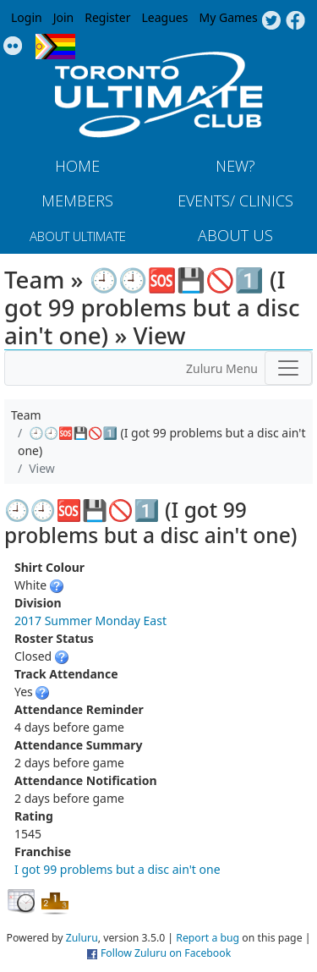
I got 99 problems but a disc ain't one (117, 869)
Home (77, 166)
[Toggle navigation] (288, 368)
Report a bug (207, 938)
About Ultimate (78, 236)
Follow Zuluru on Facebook (166, 953)
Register (107, 17)
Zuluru (82, 938)
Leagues (165, 17)
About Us (235, 235)
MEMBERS (77, 200)
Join (63, 17)
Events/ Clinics (235, 200)
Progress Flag (55, 46)
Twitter (271, 21)
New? (235, 166)
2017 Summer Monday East (90, 620)
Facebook (295, 21)
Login (26, 17)
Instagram (13, 46)
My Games (228, 17)
